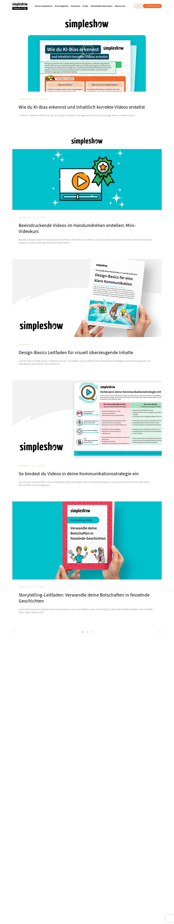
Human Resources (94, 668)
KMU (39, 662)
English (76, 720)
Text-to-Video (68, 662)
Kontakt (115, 668)
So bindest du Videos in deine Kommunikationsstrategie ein (79, 473)
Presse (15, 674)
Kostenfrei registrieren (152, 6)
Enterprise (41, 659)
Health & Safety (93, 677)
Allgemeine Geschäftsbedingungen (146, 653)
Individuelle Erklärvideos (72, 668)
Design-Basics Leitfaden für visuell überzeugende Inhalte (76, 352)
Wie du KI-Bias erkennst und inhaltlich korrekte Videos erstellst (82, 107)
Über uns (16, 659)
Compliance (92, 674)
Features (65, 659)
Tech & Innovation (94, 671)
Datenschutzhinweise (146, 658)
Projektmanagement (95, 680)
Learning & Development (97, 659)
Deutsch (88, 720)
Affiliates (15, 671)
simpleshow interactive (72, 671)
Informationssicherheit (71, 674)
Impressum (141, 661)
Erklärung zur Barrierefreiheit (149, 670)
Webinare (116, 662)
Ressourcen (117, 659)
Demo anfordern (119, 671)
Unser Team (17, 662)
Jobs (14, 665)
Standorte (16, 668)
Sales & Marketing (94, 665)
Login (138, 6)
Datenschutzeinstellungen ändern (148, 665)
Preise (64, 665)
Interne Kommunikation (97, 662)
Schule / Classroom (45, 665)
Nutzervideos (42, 668)
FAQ (113, 665)
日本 (99, 720)
